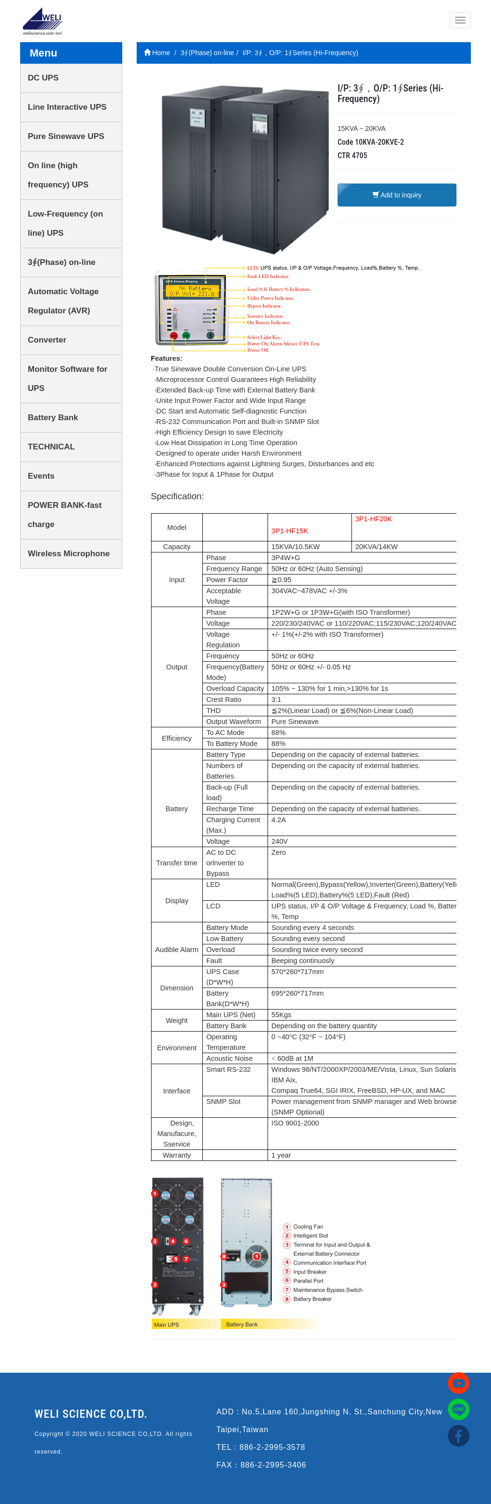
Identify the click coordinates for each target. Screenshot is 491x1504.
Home (157, 53)
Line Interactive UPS (67, 107)
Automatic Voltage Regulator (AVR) (63, 301)
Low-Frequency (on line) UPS (65, 223)
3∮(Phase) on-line (61, 262)
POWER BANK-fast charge (65, 515)
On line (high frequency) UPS (58, 175)
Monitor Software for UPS (67, 379)
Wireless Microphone (69, 553)
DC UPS (43, 77)
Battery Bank (53, 417)
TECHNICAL (51, 446)
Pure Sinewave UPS (66, 136)
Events (41, 476)
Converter (47, 339)
